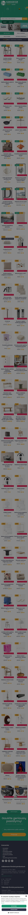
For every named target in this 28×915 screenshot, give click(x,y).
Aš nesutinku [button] (14, 909)
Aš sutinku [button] (14, 906)
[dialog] (14, 457)
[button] (14, 912)
